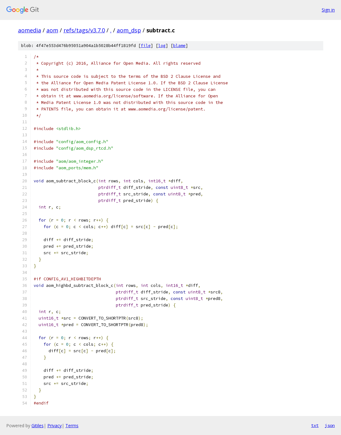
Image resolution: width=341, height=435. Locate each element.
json (330, 425)
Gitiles (37, 425)
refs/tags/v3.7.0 (84, 30)
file (146, 45)
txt (315, 425)
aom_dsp (129, 30)
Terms (71, 425)
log (162, 45)
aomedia (29, 30)
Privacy (54, 425)
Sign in (328, 10)
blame (179, 45)
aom (52, 30)
